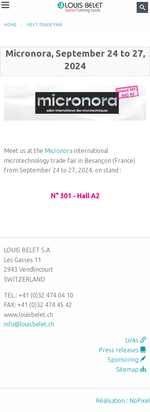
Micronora (59, 150)
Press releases (122, 350)
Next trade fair (44, 24)
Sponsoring (127, 359)
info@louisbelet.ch (29, 324)
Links (135, 340)
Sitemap (131, 369)
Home (10, 24)
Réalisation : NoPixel (123, 400)
